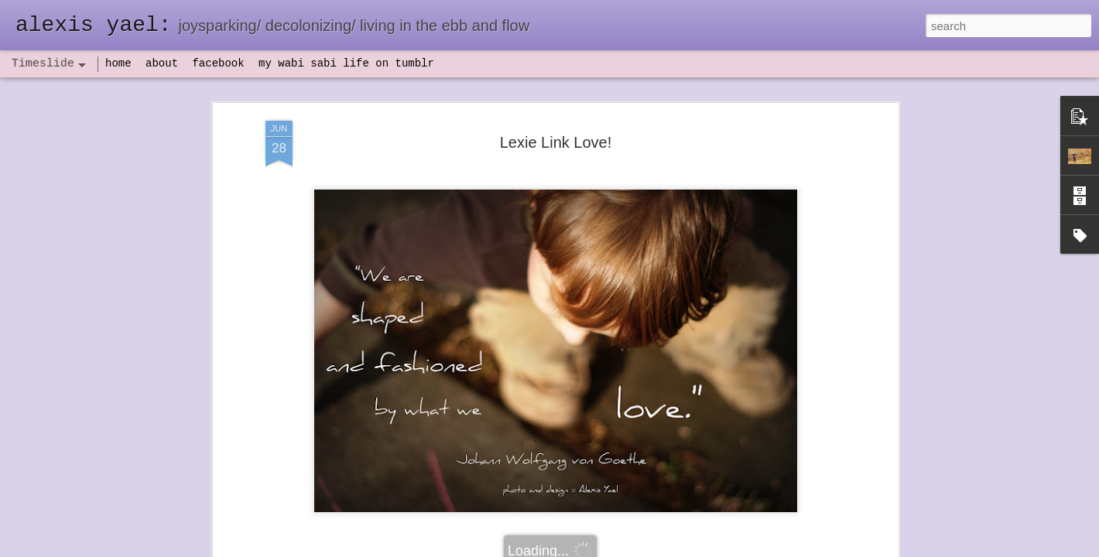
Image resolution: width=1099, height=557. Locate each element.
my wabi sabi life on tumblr (346, 63)
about (162, 63)
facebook (218, 63)
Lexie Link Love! (556, 142)
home (118, 63)
